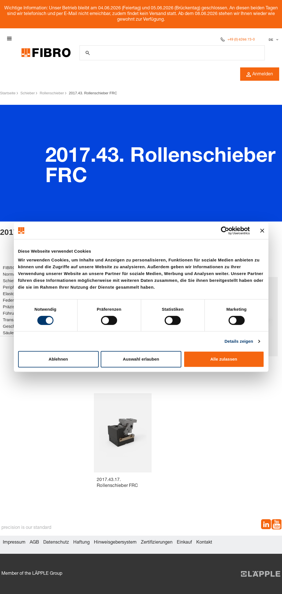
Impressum (14, 542)
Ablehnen (58, 359)
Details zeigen (239, 341)
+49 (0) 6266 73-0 (241, 39)
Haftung (81, 542)
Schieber (27, 93)
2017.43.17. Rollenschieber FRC (117, 483)
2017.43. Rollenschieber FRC (93, 93)
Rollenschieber (52, 93)
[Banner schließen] (262, 231)
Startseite (8, 93)
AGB (34, 542)
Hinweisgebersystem (115, 542)
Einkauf (184, 542)
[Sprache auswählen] (273, 39)
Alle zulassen (223, 359)
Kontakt (204, 542)
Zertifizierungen (157, 542)
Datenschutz (56, 542)
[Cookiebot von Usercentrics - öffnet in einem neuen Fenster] (225, 230)
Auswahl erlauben (141, 359)
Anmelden (259, 74)
